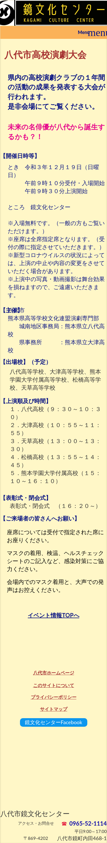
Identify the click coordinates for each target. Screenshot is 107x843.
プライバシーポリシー (53, 697)
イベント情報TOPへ (53, 615)
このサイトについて (53, 685)
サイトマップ (53, 709)
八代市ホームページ (53, 672)
